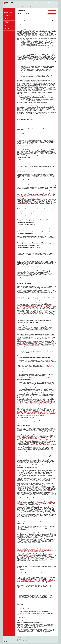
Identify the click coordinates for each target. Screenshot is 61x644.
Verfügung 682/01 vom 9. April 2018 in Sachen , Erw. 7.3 (34, 440)
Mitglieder (6, 14)
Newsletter (28, 6)
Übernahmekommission (8, 12)
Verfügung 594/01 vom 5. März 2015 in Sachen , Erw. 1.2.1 (31, 195)
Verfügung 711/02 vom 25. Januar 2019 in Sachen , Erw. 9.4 (31, 551)
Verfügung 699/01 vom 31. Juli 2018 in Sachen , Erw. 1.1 (28, 438)
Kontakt (20, 6)
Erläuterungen (7, 28)
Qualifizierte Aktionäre (8, 24)
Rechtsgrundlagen (7, 19)
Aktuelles (24, 6)
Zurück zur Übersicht (52, 10)
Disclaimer (32, 6)
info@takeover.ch (19, 641)
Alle (5, 25)
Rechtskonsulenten (8, 15)
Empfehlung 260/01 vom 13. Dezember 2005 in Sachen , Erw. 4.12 (36, 344)
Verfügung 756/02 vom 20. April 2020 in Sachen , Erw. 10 (30, 580)
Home (18, 6)
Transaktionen (6, 21)
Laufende (6, 22)
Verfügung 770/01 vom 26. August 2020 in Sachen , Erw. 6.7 (35, 367)
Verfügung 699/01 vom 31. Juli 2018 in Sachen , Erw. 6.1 (35, 403)
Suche (6, 26)
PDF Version (54, 17)
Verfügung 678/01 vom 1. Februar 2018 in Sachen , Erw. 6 (36, 306)
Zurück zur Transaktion (52, 13)
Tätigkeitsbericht (7, 18)
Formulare (5, 29)
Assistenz (6, 16)
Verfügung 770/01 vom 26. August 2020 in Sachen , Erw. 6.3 (33, 377)
